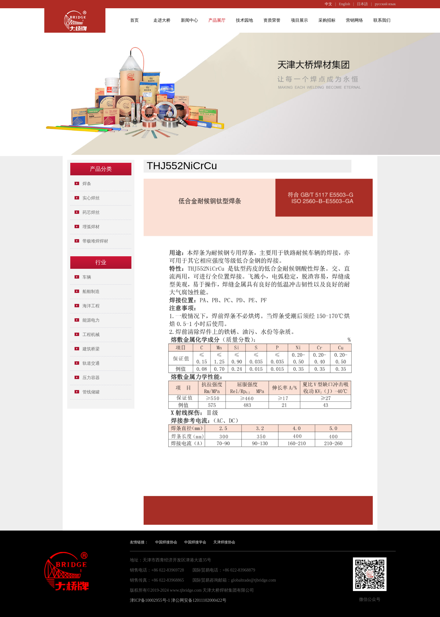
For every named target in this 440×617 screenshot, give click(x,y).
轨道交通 (91, 363)
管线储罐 (91, 392)
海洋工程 (91, 306)
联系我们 (382, 20)
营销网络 (354, 20)
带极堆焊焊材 (95, 241)
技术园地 (244, 20)
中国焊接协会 (166, 542)
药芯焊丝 (91, 212)
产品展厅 (217, 20)
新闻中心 (189, 20)
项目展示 (299, 20)
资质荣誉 (271, 20)
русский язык (385, 4)
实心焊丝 (91, 198)
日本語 (362, 4)
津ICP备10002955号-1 (150, 600)
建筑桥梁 (91, 349)
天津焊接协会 (224, 542)
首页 (134, 20)
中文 (328, 4)
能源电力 (91, 320)
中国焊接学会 (195, 542)
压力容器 (91, 377)
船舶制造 (91, 291)
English (344, 4)
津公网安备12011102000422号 (198, 600)
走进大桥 (161, 20)
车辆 (86, 277)
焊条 (86, 183)
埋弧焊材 (91, 227)
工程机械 (91, 334)
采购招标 (327, 20)
